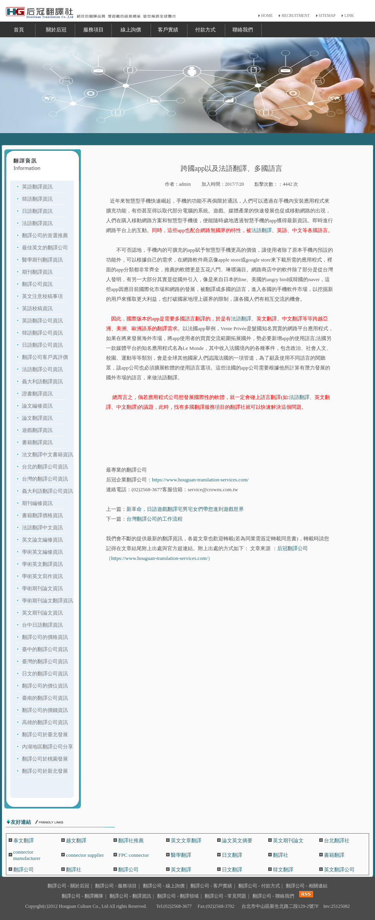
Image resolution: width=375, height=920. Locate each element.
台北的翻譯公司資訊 (45, 467)
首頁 (19, 30)
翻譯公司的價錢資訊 (45, 710)
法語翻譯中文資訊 (42, 527)
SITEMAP (327, 15)
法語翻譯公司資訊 (42, 369)
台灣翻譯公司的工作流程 (154, 519)
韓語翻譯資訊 (37, 199)
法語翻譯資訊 (37, 223)
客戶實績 (168, 30)
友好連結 (21, 822)
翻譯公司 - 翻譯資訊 (130, 896)
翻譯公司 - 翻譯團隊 (82, 896)
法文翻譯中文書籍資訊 (47, 454)
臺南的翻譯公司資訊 (45, 698)
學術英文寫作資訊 (42, 576)
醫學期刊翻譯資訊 (42, 260)
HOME (267, 15)
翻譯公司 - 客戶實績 (211, 886)
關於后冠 (56, 30)
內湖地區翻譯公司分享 (47, 747)
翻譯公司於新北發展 (45, 771)
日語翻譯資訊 (37, 211)
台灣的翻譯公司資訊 (45, 479)
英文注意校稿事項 (42, 296)
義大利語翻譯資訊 (42, 381)
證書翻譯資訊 (37, 394)
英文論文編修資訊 (42, 540)
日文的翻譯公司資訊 (45, 674)
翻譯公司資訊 (37, 284)
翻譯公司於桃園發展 (45, 759)
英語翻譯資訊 (37, 187)
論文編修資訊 (37, 406)
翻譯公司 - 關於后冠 (68, 886)
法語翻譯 (261, 230)
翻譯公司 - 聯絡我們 (273, 896)
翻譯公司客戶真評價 (45, 357)
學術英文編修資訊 (42, 552)
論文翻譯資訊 (37, 418)
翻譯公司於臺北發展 (45, 734)
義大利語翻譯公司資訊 (47, 491)
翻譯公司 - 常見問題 (225, 896)
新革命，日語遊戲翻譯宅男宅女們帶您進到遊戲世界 (185, 509)
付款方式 (205, 30)
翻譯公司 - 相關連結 (306, 886)
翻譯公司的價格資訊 (45, 637)
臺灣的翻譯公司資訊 (45, 661)
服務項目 (93, 30)
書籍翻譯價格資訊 (42, 515)
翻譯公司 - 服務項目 (116, 886)
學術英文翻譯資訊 (42, 564)
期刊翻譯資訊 (37, 272)
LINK (349, 15)
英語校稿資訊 (37, 308)
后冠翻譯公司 (292, 548)
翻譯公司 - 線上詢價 (164, 886)
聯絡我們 (242, 30)
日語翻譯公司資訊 (42, 345)
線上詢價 (131, 30)
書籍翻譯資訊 (37, 442)
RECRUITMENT (295, 15)
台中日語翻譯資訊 (42, 625)
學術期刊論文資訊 (42, 588)
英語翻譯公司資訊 (42, 321)
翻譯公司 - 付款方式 (259, 886)
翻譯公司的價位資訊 (45, 686)
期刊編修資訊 (37, 503)
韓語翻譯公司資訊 (42, 333)
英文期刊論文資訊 (42, 613)
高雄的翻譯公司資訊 (45, 722)
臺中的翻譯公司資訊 (45, 649)
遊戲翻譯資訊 (37, 430)
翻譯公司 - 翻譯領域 (178, 896)
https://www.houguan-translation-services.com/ (200, 480)
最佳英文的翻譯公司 (45, 248)
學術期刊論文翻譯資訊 (47, 601)
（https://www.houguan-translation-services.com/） (159, 558)
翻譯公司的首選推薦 (45, 235)
